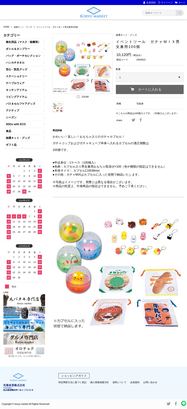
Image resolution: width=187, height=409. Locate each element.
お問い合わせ (150, 382)
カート (181, 2)
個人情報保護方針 (99, 382)
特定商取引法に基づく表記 (72, 382)
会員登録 (151, 2)
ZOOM (85, 96)
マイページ (167, 2)
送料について (120, 382)
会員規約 (135, 382)
